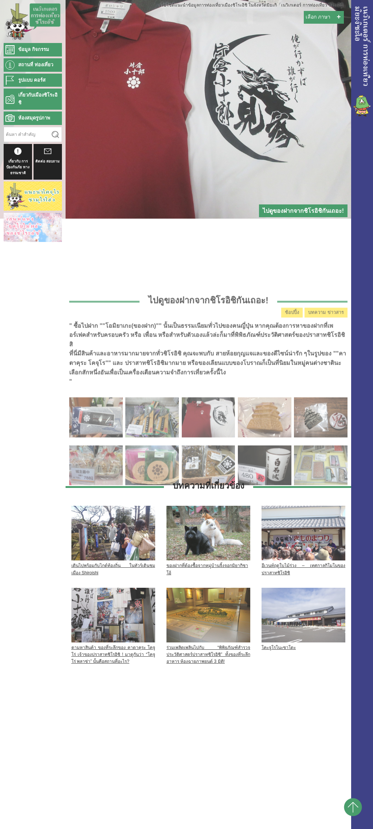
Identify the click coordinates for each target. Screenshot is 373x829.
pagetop (353, 807)
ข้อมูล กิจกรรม (33, 49)
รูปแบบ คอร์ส (32, 80)
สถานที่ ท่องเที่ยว (35, 64)
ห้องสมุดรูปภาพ (34, 118)
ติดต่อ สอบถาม (47, 155)
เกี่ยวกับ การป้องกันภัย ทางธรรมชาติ (18, 161)
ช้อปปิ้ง (292, 361)
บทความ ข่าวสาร (326, 361)
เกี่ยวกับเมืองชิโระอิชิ (38, 98)
